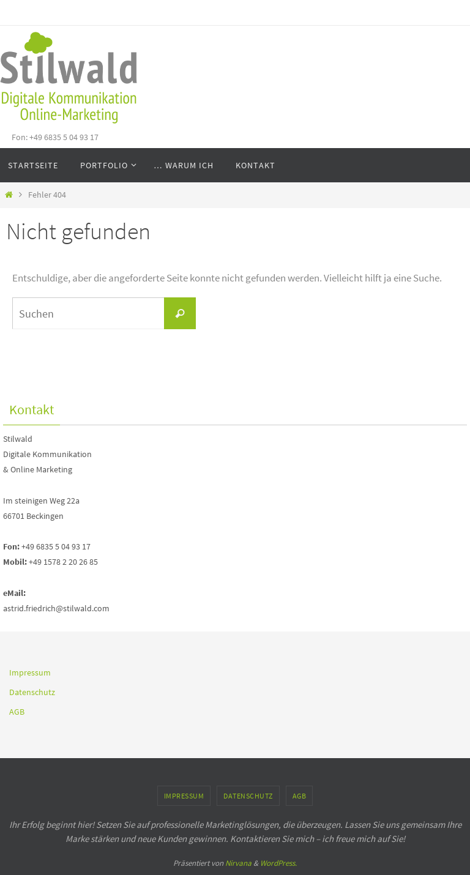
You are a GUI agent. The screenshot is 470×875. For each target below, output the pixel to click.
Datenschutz (32, 692)
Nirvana (238, 863)
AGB (16, 711)
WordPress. (278, 863)
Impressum (30, 672)
